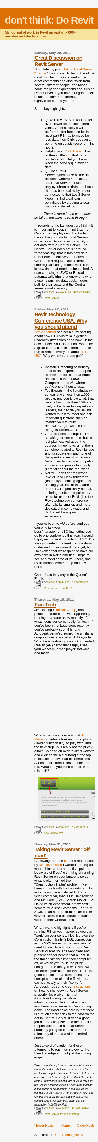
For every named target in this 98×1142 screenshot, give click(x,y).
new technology (53, 833)
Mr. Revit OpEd (50, 865)
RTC (69, 588)
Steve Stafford (45, 332)
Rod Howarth (74, 151)
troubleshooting (69, 1114)
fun (63, 588)
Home (65, 1125)
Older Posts (86, 1125)
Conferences (51, 588)
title (66, 861)
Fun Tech (45, 605)
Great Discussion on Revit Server (58, 61)
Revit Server (51, 298)
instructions (82, 986)
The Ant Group (65, 610)
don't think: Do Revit (49, 20)
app (68, 155)
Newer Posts (44, 1125)
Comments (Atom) (69, 1135)
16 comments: (80, 1107)
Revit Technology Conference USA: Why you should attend (60, 320)
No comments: (81, 291)
